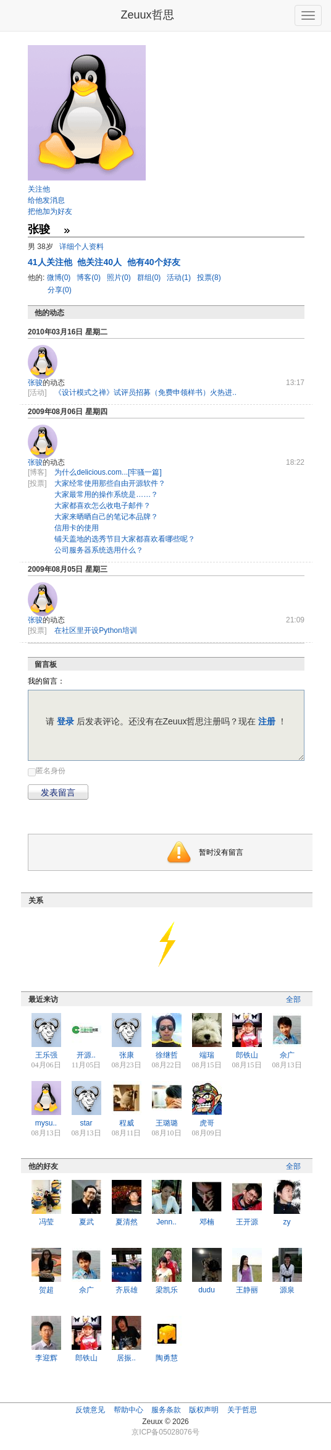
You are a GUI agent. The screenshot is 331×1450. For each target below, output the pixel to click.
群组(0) (150, 277)
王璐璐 (167, 1123)
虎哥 (206, 1123)
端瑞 (206, 1055)
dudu (206, 1290)
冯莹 (46, 1222)
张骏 (35, 382)
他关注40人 (100, 262)
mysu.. (46, 1123)
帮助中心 (128, 1409)
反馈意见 (90, 1409)
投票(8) (209, 277)
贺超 (46, 1290)
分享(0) (60, 290)
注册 (266, 721)
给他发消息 (46, 200)
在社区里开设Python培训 (95, 630)
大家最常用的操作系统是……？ (106, 494)
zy (287, 1222)
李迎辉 (46, 1358)
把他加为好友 (50, 211)
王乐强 (46, 1055)
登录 (65, 721)
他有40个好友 (153, 262)
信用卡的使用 (76, 528)
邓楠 (206, 1222)
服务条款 (166, 1409)
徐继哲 (167, 1055)
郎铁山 (247, 1055)
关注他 (39, 189)
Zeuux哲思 (147, 15)
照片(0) (120, 277)
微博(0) (60, 277)
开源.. (86, 1055)
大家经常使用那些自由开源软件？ (110, 483)
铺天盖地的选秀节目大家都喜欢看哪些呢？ (124, 539)
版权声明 (204, 1409)
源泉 (287, 1290)
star (86, 1123)
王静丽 (247, 1290)
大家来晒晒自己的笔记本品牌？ (106, 516)
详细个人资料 (81, 246)
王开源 (247, 1222)
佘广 (287, 1055)
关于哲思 (242, 1409)
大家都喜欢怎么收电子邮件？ (102, 505)
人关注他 (51, 262)
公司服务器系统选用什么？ (98, 550)
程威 (126, 1123)
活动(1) (180, 277)
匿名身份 (50, 770)
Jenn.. (166, 1222)
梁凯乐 (167, 1290)
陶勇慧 (167, 1358)
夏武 (86, 1222)
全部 (293, 999)
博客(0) (90, 277)
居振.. (126, 1358)
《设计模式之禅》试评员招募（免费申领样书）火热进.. (145, 392)
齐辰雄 (126, 1290)
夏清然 (126, 1222)
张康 (126, 1055)
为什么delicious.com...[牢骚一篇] (107, 472)
